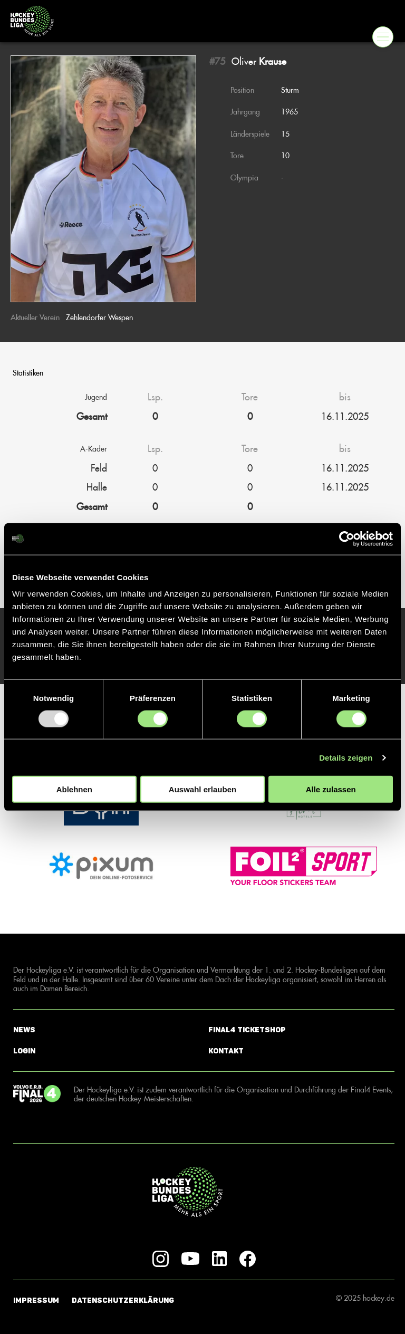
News (24, 1029)
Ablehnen (74, 789)
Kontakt (226, 1051)
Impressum (36, 1300)
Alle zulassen (331, 789)
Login (24, 1051)
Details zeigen (345, 757)
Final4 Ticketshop (247, 1029)
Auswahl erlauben (202, 789)
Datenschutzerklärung (123, 1300)
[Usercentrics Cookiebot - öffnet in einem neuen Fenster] (347, 538)
